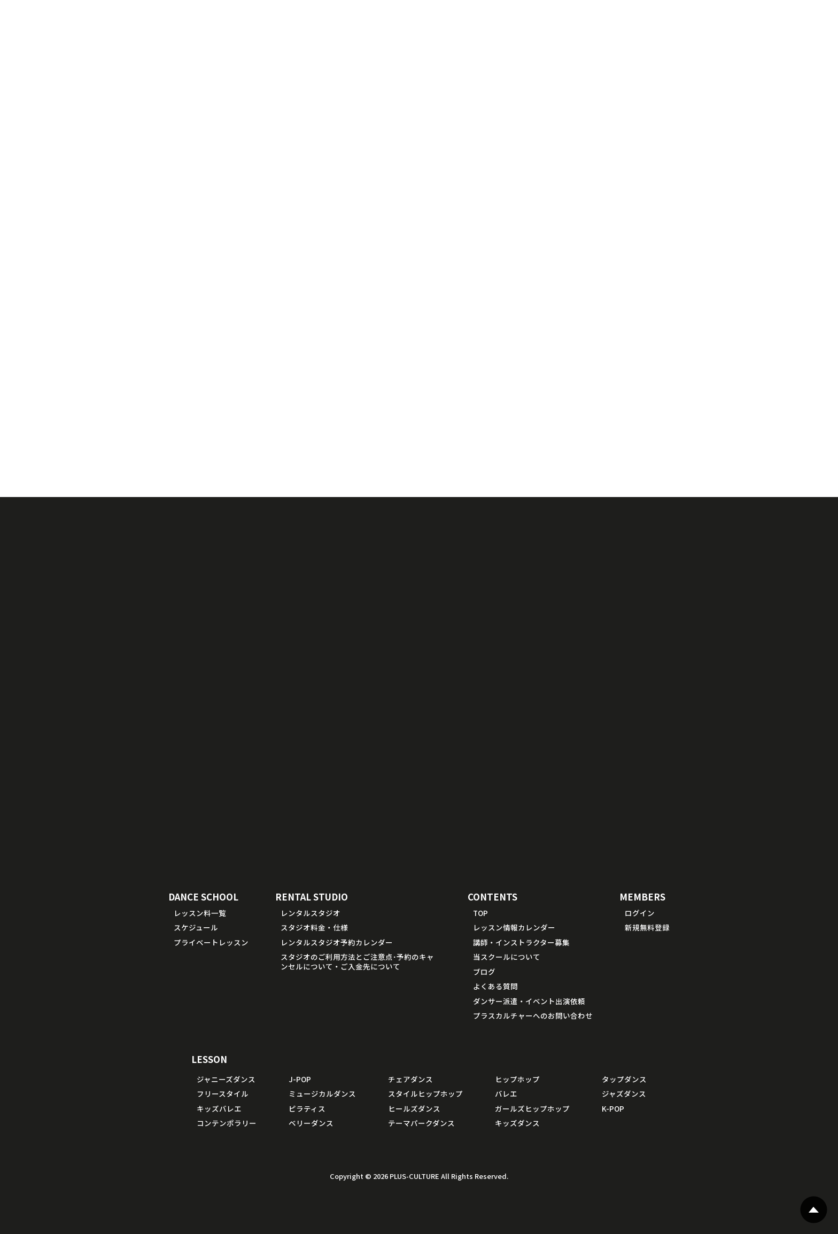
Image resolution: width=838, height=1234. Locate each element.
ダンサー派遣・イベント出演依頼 (529, 1001)
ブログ (484, 971)
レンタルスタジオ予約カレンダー (337, 942)
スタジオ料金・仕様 (314, 927)
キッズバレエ (219, 1108)
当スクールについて (506, 956)
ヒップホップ (517, 1079)
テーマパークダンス (421, 1122)
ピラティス (307, 1108)
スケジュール (196, 927)
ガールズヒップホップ (532, 1108)
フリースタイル (223, 1093)
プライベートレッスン (211, 942)
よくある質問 (495, 986)
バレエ (506, 1093)
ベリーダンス (311, 1122)
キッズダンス (517, 1122)
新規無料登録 (647, 927)
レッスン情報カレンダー (514, 927)
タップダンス (624, 1079)
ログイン (640, 912)
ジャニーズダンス (226, 1079)
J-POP (300, 1079)
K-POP (613, 1108)
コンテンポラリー (227, 1122)
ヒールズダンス (414, 1108)
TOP (480, 912)
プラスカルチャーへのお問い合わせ (533, 1015)
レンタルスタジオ (310, 912)
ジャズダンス (624, 1093)
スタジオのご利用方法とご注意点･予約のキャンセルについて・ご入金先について (357, 961)
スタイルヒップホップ (425, 1093)
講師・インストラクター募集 (521, 942)
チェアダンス (410, 1079)
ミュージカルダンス (322, 1093)
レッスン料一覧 (200, 912)
